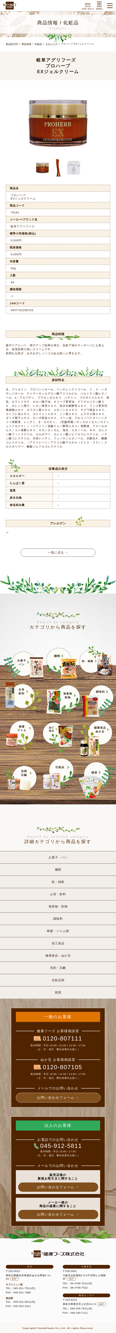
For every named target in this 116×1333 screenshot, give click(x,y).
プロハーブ (51, 44)
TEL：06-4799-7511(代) (77, 1283)
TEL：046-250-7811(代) (77, 1308)
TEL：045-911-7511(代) (20, 1288)
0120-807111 (58, 1038)
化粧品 (38, 44)
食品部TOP (12, 44)
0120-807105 (58, 1067)
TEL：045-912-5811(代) (20, 1301)
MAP (14, 1279)
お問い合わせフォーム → (58, 1097)
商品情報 (26, 44)
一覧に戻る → (58, 552)
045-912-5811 (58, 1146)
